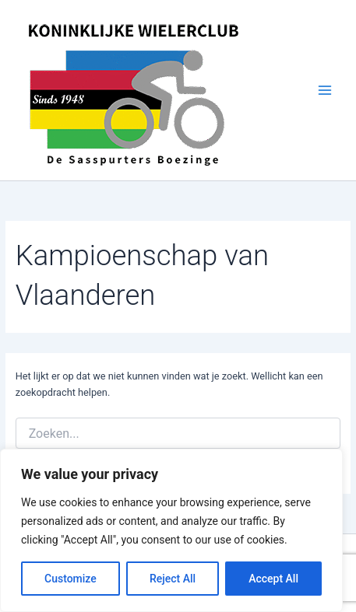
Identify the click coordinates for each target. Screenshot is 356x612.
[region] (171, 530)
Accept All (273, 578)
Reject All (173, 578)
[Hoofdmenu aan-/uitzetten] (325, 90)
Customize (70, 578)
